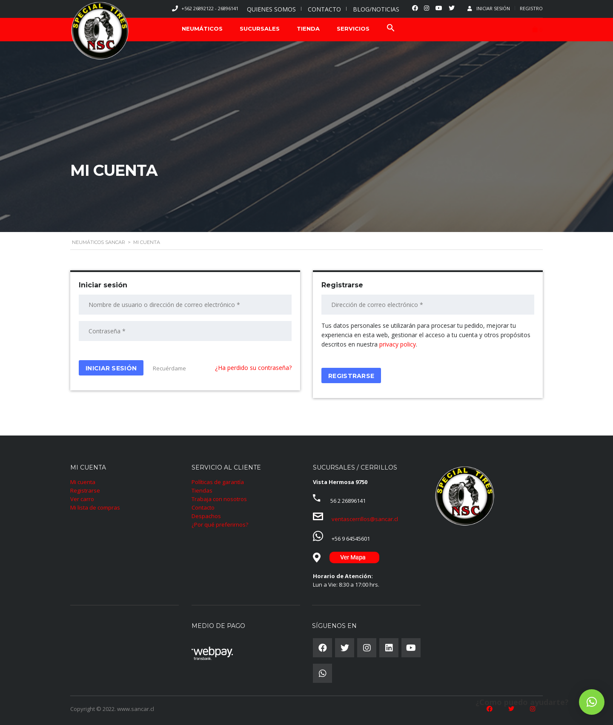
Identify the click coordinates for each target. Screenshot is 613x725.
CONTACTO (324, 9)
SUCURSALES (260, 28)
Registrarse (85, 490)
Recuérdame (169, 368)
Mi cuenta (82, 482)
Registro (531, 8)
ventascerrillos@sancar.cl (365, 519)
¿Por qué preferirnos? (220, 524)
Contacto (203, 507)
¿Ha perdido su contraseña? (253, 368)
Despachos (206, 516)
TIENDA (308, 28)
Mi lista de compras (95, 507)
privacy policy (397, 344)
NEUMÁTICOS (202, 28)
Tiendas (202, 490)
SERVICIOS (353, 28)
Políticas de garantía (218, 482)
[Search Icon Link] (391, 29)
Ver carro (82, 499)
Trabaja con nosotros (219, 499)
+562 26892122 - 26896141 (209, 8)
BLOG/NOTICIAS (376, 9)
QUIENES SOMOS (271, 9)
